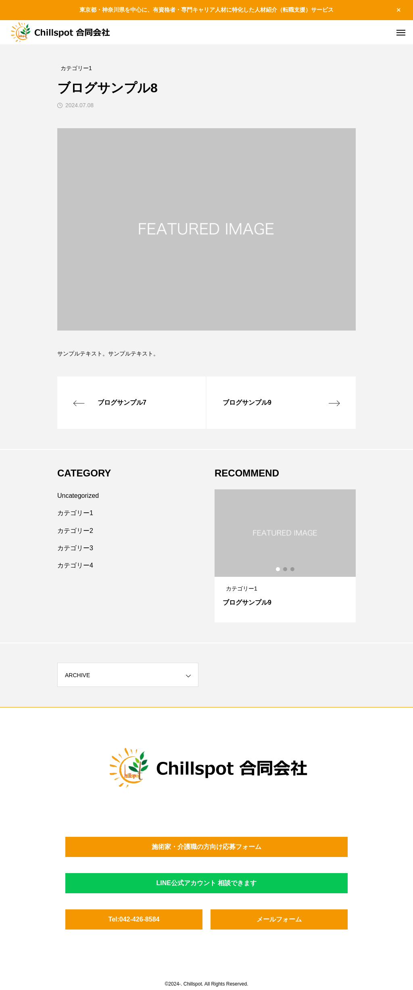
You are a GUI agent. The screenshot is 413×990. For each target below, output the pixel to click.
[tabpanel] (285, 555)
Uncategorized (78, 495)
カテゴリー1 (75, 513)
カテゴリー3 (75, 548)
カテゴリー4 (75, 565)
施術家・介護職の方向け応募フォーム (206, 846)
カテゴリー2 (75, 530)
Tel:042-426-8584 (134, 919)
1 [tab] (278, 569)
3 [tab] (292, 569)
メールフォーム (279, 919)
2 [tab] (285, 569)
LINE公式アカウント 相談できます (206, 883)
